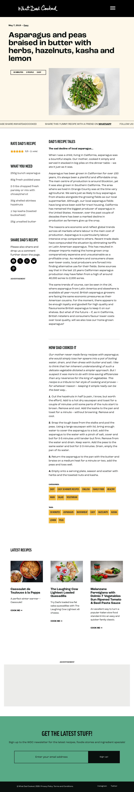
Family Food (98, 489)
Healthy (111, 489)
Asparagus (68, 512)
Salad (60, 497)
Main (52, 497)
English (86, 489)
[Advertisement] (27, 320)
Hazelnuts (103, 512)
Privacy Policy (47, 786)
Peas (61, 520)
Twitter (114, 786)
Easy (26, 25)
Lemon (53, 520)
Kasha (114, 512)
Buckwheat (82, 512)
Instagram (102, 786)
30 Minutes (55, 512)
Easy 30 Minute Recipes (68, 489)
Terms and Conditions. (64, 786)
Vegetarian (72, 497)
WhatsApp (107, 124)
